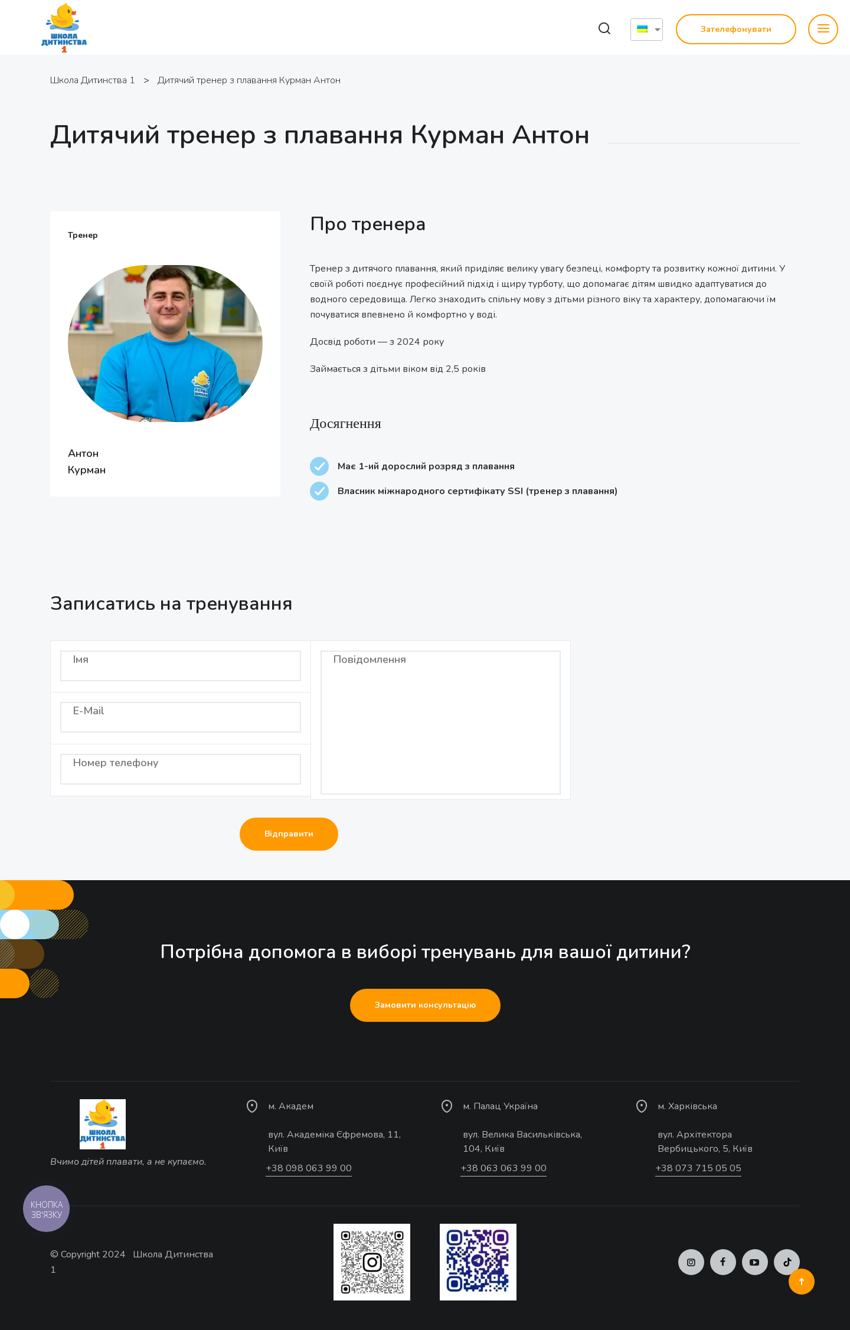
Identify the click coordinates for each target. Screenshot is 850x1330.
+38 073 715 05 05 (698, 1168)
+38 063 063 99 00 (503, 1168)
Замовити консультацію (425, 1005)
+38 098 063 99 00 (309, 1168)
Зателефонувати (736, 29)
